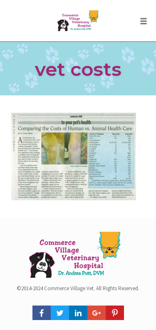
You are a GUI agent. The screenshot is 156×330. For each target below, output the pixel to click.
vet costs (78, 69)
